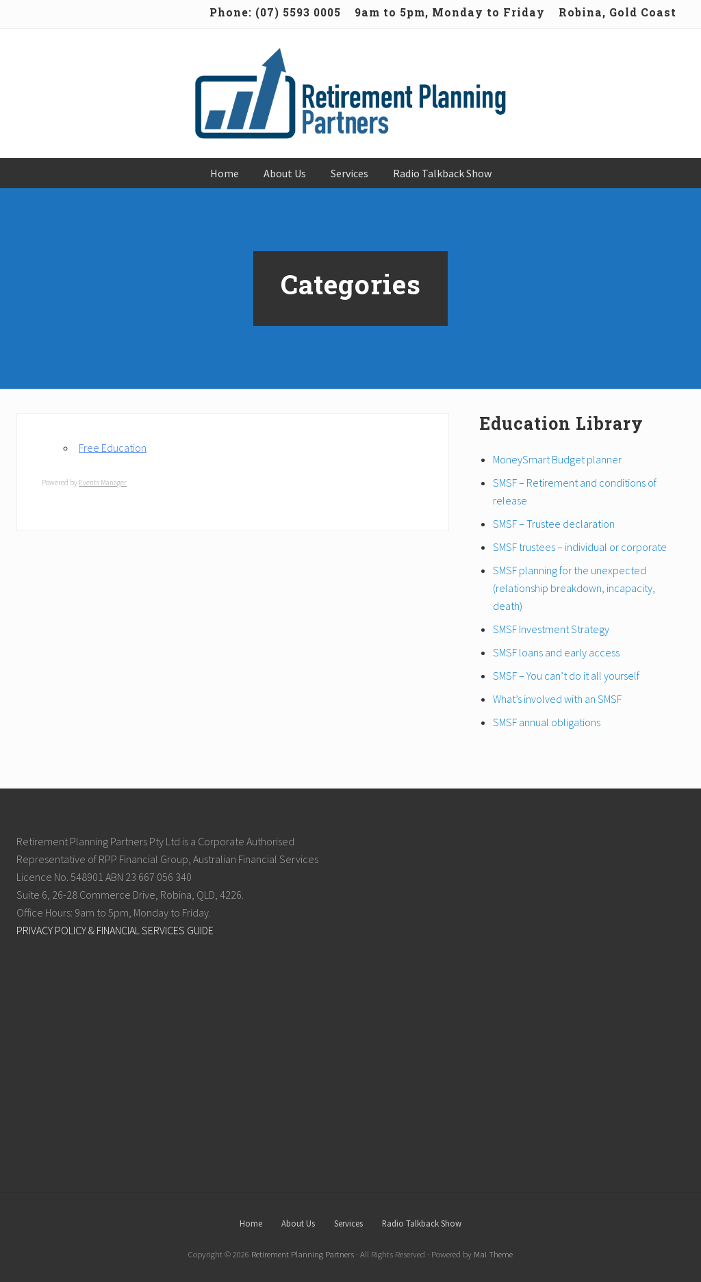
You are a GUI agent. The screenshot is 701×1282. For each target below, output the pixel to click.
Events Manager (103, 482)
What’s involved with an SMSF (557, 699)
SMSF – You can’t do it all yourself (566, 675)
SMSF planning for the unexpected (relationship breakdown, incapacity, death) (574, 588)
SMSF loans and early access (556, 652)
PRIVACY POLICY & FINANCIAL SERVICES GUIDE (115, 930)
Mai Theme (493, 1253)
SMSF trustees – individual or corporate (580, 547)
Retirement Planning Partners (302, 1253)
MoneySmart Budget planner (557, 459)
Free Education (112, 447)
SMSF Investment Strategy (551, 629)
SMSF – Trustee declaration (554, 523)
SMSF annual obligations (546, 722)
